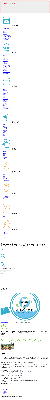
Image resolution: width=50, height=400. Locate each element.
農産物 (4, 153)
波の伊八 (5, 104)
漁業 (4, 126)
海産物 (4, 152)
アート (4, 159)
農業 (4, 125)
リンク (4, 391)
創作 (4, 133)
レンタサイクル (6, 107)
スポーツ (5, 134)
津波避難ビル (6, 39)
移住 (4, 200)
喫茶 (4, 62)
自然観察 (5, 127)
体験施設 (5, 100)
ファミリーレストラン (8, 65)
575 (2, 9)
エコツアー (5, 129)
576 (2, 11)
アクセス (5, 179)
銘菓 (4, 156)
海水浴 (4, 93)
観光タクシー (6, 216)
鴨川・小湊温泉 (6, 35)
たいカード (5, 199)
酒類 (4, 154)
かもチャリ (5, 232)
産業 (4, 177)
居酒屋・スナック (7, 60)
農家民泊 (5, 33)
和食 (4, 56)
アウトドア (5, 99)
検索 (2, 273)
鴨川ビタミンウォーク (8, 38)
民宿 (4, 31)
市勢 (4, 175)
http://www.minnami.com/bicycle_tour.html (29, 373)
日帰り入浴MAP (7, 37)
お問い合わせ (6, 394)
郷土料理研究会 (6, 72)
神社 (4, 96)
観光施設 (5, 89)
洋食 (4, 57)
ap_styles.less (6, 6)
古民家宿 (5, 34)
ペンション (5, 30)
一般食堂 (5, 64)
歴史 (4, 176)
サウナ (4, 103)
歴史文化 (5, 91)
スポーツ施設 (6, 92)
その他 (4, 69)
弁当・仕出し (6, 68)
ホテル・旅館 (6, 28)
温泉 (4, 98)
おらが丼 (5, 71)
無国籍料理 (5, 61)
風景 (4, 95)
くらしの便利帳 (6, 196)
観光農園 (5, 102)
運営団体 (5, 392)
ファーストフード (7, 67)
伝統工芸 (5, 157)
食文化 (4, 132)
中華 (4, 58)
